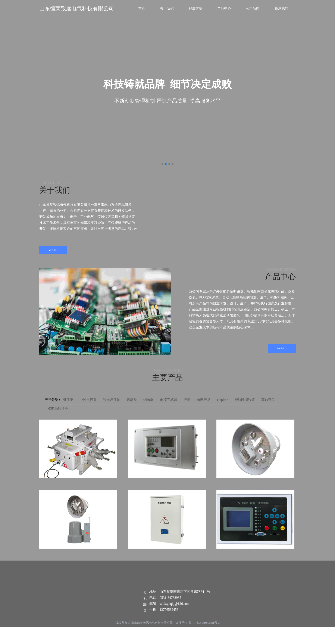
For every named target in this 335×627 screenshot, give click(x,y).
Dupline (222, 400)
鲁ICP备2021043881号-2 (204, 622)
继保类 (68, 400)
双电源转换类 (58, 408)
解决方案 (195, 8)
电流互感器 (168, 400)
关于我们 (167, 8)
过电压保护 (111, 400)
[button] (162, 164)
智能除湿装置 (244, 400)
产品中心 (224, 8)
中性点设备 (88, 400)
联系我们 (281, 8)
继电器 (148, 400)
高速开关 (268, 400)
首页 (141, 8)
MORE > (53, 249)
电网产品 (203, 400)
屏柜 (187, 400)
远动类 (132, 400)
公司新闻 (253, 8)
